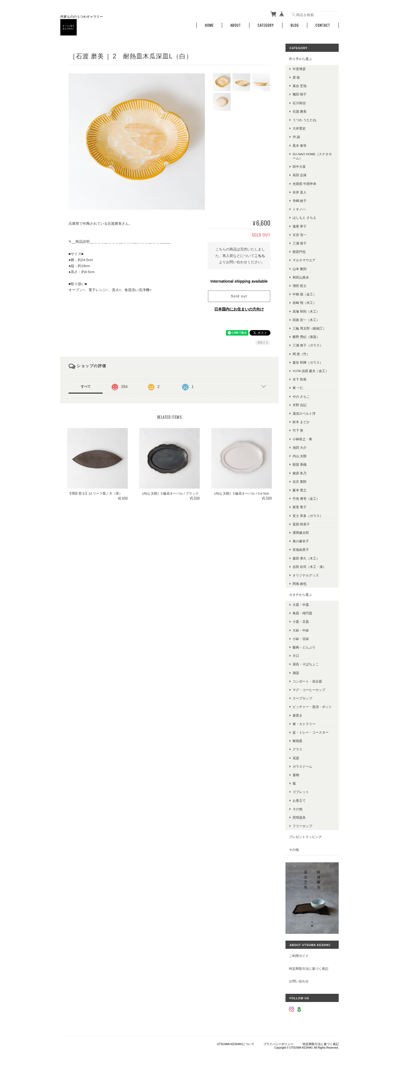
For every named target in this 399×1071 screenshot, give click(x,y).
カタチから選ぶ (300, 594)
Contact (322, 25)
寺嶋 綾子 (299, 200)
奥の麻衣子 (301, 541)
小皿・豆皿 (301, 621)
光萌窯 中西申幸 (304, 184)
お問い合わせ (299, 981)
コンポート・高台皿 (307, 681)
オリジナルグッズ (306, 575)
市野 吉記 (299, 405)
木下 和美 (299, 379)
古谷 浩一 (299, 235)
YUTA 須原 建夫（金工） (311, 371)
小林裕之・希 (302, 439)
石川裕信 (299, 103)
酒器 (296, 673)
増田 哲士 (299, 286)
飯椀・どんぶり (304, 647)
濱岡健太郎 (301, 532)
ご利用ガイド (299, 956)
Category (266, 25)
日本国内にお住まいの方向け (239, 309)
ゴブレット (301, 792)
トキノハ (299, 209)
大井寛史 (299, 128)
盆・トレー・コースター (311, 732)
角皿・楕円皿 (302, 613)
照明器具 (299, 817)
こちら (259, 256)
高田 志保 (299, 175)
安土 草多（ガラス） (308, 515)
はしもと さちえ (304, 217)
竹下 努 (298, 430)
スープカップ (302, 698)
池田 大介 (299, 447)
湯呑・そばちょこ (306, 664)
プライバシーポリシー (278, 1044)
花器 (296, 758)
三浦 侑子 (299, 243)
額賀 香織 (299, 464)
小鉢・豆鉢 (301, 639)
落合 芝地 (299, 86)
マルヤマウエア (304, 260)
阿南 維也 (299, 583)
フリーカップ (302, 826)
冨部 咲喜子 (301, 524)
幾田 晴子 (299, 94)
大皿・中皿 (301, 604)
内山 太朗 (299, 456)
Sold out (239, 296)
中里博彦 (299, 69)
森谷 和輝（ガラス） (308, 362)
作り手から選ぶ (300, 59)
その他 (297, 809)
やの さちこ (301, 396)
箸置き (297, 715)
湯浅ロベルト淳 (304, 413)
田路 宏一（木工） (306, 320)
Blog (295, 25)
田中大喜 (299, 166)
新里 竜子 (299, 507)
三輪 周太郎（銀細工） (309, 328)
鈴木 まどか (301, 422)
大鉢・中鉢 (301, 630)
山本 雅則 (299, 269)
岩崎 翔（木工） (304, 302)
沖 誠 (296, 137)
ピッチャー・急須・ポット (312, 706)
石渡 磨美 (299, 111)
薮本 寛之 (299, 490)
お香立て (299, 800)
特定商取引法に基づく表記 (308, 968)
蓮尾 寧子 (299, 226)
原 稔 (296, 77)
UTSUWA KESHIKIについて (235, 1044)
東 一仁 (298, 388)
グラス (297, 749)
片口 (296, 655)
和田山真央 (301, 277)
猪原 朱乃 (299, 473)
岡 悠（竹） (301, 354)
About (235, 25)
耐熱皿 (297, 741)
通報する (262, 342)
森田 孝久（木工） (306, 558)
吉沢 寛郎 (299, 481)
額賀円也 (299, 251)
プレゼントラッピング (305, 837)
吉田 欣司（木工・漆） (309, 567)
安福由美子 (301, 549)
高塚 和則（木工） (306, 311)
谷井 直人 (299, 192)
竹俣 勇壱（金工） (306, 498)
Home (209, 25)
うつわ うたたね (304, 120)
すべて (86, 386)
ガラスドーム (302, 766)
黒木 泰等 (299, 145)
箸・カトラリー (304, 724)
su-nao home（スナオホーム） (312, 156)
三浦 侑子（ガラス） (308, 345)
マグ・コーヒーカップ (309, 690)
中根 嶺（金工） (304, 294)
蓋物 (296, 775)
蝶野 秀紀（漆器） (306, 337)
